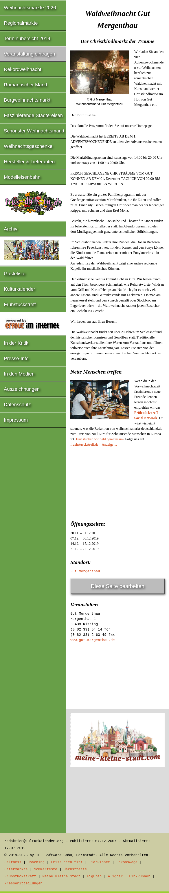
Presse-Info (16, 358)
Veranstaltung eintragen (29, 54)
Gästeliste (15, 273)
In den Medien (19, 374)
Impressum (16, 420)
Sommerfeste (45, 869)
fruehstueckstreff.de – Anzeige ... (93, 444)
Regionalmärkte (21, 23)
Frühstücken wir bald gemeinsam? (100, 439)
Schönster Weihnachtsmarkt (34, 131)
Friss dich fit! (67, 862)
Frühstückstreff (20, 304)
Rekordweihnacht (22, 69)
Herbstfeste (75, 869)
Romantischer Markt (25, 84)
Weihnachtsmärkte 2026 (30, 7)
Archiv (10, 229)
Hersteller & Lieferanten (29, 161)
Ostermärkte (16, 869)
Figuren (94, 876)
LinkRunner (139, 876)
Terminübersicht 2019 (27, 38)
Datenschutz (17, 404)
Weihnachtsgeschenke (28, 146)
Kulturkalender (19, 289)
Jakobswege (127, 862)
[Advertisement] (117, 482)
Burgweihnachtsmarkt (27, 100)
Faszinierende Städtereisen (33, 115)
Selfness (12, 862)
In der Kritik (16, 343)
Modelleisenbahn (22, 177)
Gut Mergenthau (85, 571)
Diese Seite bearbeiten (117, 586)
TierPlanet (99, 862)
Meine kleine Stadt (61, 876)
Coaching (36, 862)
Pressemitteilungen (23, 884)
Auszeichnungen (22, 389)
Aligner (115, 876)
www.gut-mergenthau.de (92, 640)
